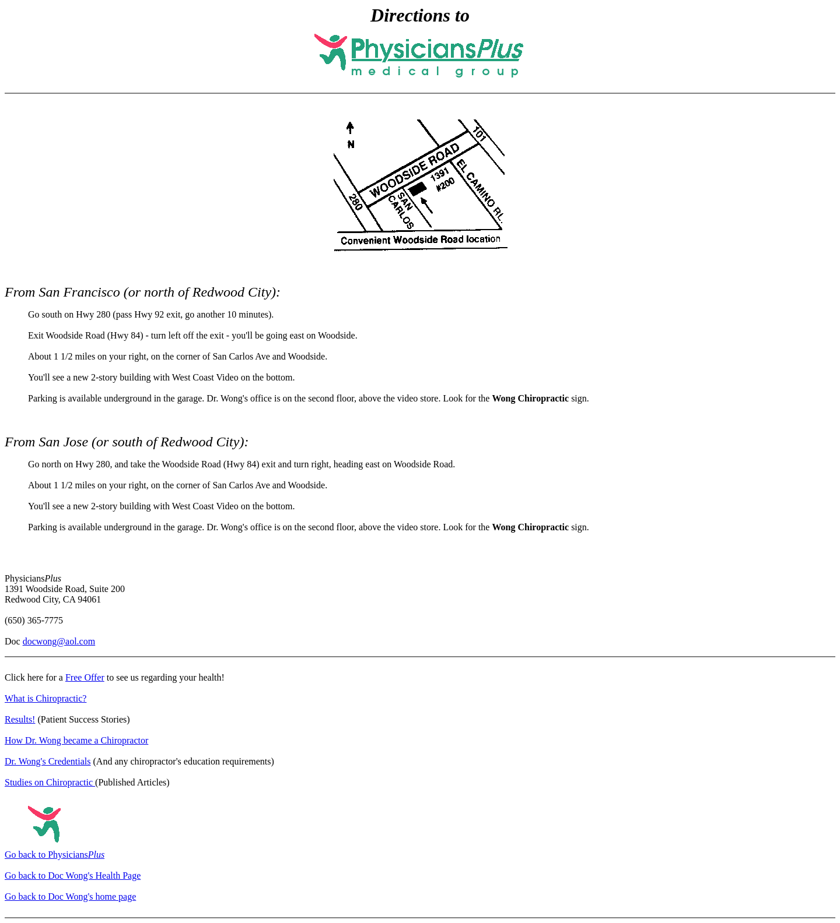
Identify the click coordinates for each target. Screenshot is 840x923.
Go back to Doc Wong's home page (70, 896)
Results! (20, 719)
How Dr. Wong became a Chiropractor (76, 740)
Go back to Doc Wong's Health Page (73, 875)
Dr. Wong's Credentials (48, 761)
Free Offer (84, 677)
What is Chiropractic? (45, 698)
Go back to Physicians (54, 854)
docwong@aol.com (59, 641)
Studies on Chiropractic (50, 782)
